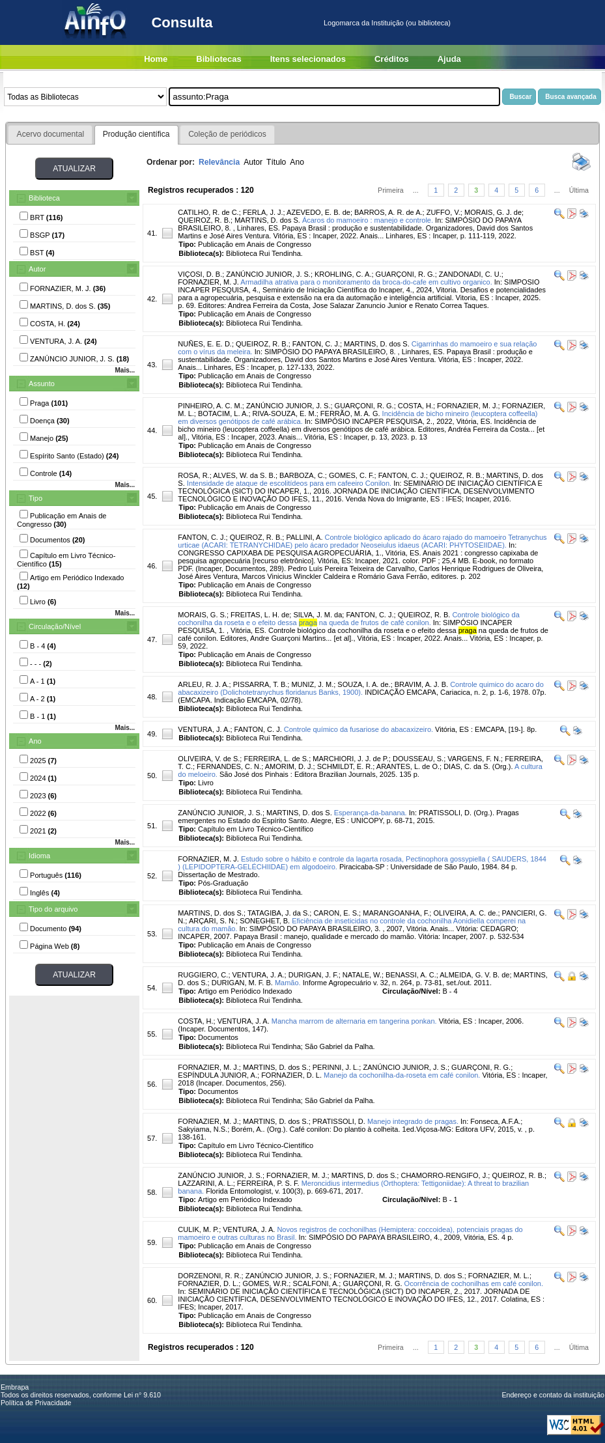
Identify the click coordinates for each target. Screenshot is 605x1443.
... (416, 190)
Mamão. (288, 983)
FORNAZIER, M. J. (208, 282)
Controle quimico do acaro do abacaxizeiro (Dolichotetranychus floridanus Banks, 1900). (361, 688)
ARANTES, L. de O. (408, 766)
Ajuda (449, 59)
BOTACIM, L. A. (223, 413)
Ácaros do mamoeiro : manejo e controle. (367, 220)
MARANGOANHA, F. (396, 913)
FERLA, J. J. (263, 212)
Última (579, 190)
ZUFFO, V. (443, 212)
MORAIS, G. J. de (493, 212)
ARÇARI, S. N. (212, 921)
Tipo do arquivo (53, 909)
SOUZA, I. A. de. (363, 684)
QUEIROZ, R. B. (204, 220)
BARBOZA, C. (302, 475)
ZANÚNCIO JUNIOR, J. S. (268, 274)
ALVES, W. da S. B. (244, 475)
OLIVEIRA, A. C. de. (465, 913)
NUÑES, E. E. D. (205, 344)
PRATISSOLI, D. (339, 1121)
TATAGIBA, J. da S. (278, 913)
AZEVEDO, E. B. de (318, 212)
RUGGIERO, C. (203, 975)
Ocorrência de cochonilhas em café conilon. (473, 1283)
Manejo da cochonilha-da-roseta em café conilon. (402, 1075)
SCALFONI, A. (315, 1283)
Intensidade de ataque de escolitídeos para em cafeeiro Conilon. (289, 483)
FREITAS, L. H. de (260, 615)
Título (276, 162)
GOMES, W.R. (265, 1283)
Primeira (391, 190)
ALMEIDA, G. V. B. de (474, 975)
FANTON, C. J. (316, 344)
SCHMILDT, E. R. (345, 766)
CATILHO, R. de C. (208, 212)
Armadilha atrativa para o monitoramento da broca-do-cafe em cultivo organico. (366, 282)
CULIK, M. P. (198, 1229)
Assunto (42, 383)
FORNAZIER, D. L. (291, 1075)
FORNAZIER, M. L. (498, 1276)
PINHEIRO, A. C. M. (210, 406)
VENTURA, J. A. (204, 729)
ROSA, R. (193, 475)
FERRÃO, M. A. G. (350, 413)
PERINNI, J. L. (336, 1067)
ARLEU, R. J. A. (203, 684)
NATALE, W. (362, 975)
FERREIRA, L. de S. (276, 759)
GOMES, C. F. (351, 475)
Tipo (35, 498)
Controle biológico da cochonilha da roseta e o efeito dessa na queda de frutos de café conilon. (348, 618)
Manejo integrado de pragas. (412, 1121)
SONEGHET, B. (265, 921)
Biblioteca (44, 198)
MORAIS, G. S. (202, 615)
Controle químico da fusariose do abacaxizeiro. (358, 729)
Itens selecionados (308, 59)
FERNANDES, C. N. (229, 766)
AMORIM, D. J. (289, 766)
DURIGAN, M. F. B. (242, 983)
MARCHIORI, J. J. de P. (351, 759)
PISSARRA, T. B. (260, 684)
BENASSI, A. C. (411, 975)
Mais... (125, 370)
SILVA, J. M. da (317, 615)
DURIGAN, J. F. (313, 975)
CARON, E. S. (336, 913)
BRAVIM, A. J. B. (421, 684)
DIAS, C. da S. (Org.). (478, 766)
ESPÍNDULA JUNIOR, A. (217, 1075)
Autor (37, 269)
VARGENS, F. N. (474, 759)
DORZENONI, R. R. (209, 1276)
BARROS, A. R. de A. (388, 212)
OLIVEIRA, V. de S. (209, 759)
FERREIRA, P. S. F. (268, 1183)
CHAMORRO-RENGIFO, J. (444, 1175)
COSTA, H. (415, 406)
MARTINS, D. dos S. (267, 220)
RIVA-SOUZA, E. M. (285, 413)
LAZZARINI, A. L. (205, 1183)
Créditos (391, 59)
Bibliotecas (218, 59)
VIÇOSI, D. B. (200, 274)
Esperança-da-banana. (370, 813)
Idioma (39, 856)
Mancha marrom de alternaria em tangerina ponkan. (354, 1021)
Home (155, 59)
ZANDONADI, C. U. (470, 274)
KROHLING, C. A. (343, 274)
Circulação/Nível (55, 626)
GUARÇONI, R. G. (405, 274)
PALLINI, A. (304, 537)
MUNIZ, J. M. (312, 684)
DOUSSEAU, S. (418, 759)
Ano (35, 741)
